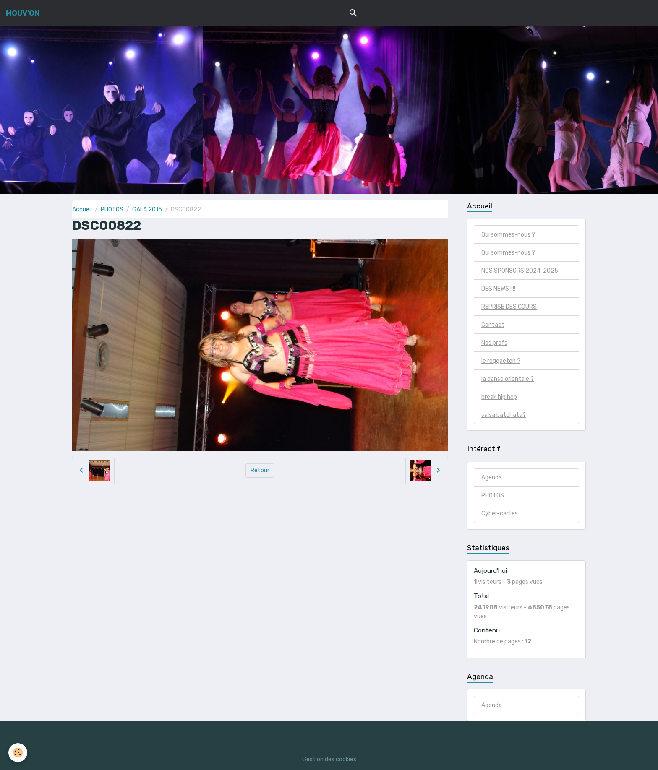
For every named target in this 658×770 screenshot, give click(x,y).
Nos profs (494, 342)
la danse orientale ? (507, 378)
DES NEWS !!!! (498, 288)
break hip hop (499, 397)
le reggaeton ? (500, 360)
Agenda (491, 477)
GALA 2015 (147, 209)
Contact (492, 324)
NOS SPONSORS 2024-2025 (519, 270)
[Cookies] (17, 752)
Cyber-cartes (499, 513)
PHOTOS (112, 209)
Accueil (82, 209)
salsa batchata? (503, 415)
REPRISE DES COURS (509, 306)
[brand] (22, 13)
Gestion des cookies (329, 759)
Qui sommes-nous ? (508, 234)
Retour (260, 470)
